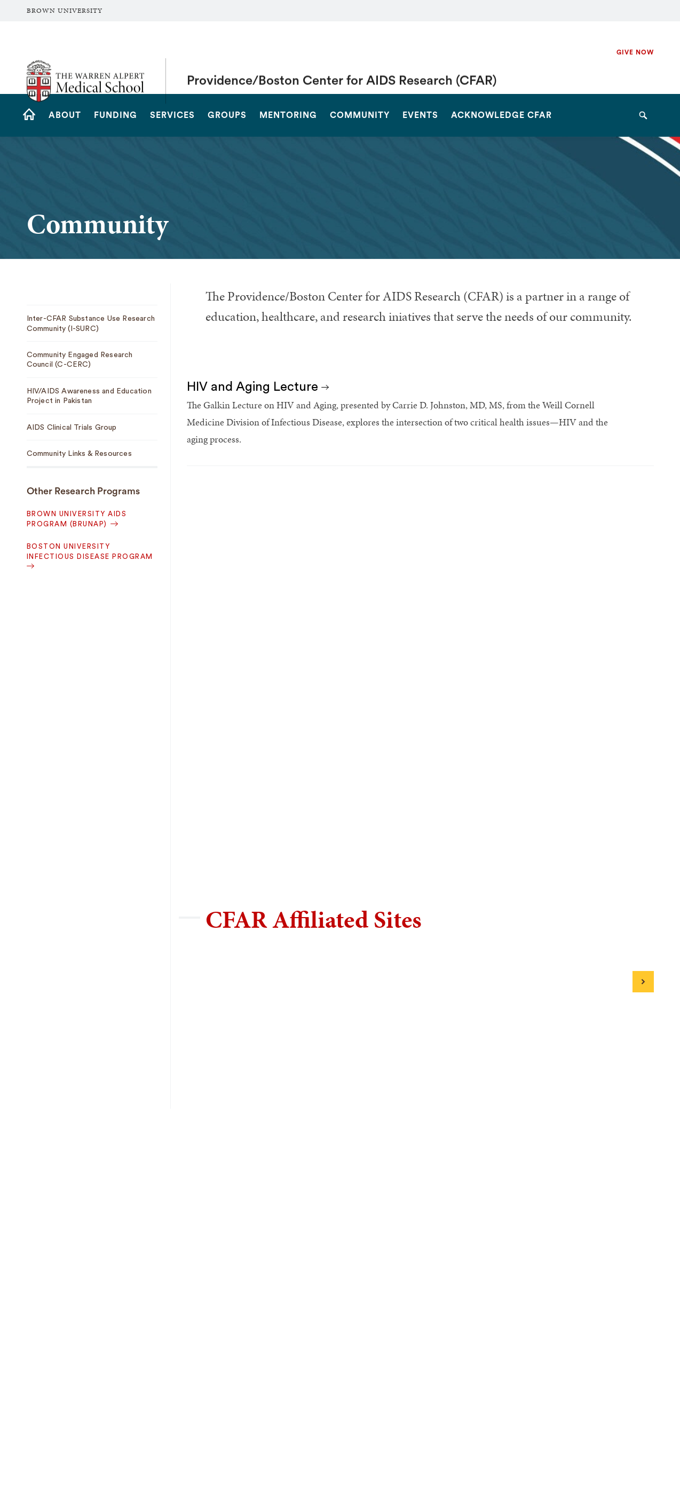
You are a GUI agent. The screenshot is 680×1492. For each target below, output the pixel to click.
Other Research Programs (83, 491)
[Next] (643, 981)
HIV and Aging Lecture (258, 387)
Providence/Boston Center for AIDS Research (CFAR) (342, 57)
